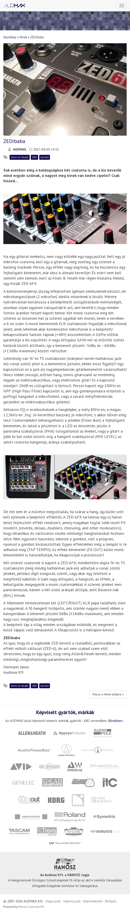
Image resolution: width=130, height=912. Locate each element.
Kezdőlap (9, 37)
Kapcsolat (53, 901)
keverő (45, 157)
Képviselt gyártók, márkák (65, 712)
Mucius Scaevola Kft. (32, 907)
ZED (34, 157)
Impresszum (71, 901)
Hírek (23, 37)
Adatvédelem (92, 901)
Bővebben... (116, 720)
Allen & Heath (19, 157)
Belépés (111, 901)
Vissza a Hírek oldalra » (108, 694)
